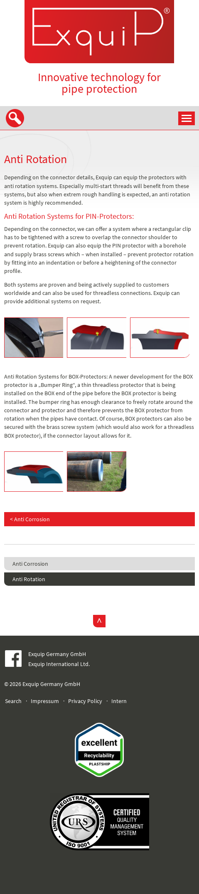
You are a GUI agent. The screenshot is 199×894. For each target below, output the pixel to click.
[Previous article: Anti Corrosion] (99, 519)
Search (13, 701)
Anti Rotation (28, 579)
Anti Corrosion (30, 563)
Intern (119, 701)
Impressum (45, 701)
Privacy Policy (85, 701)
